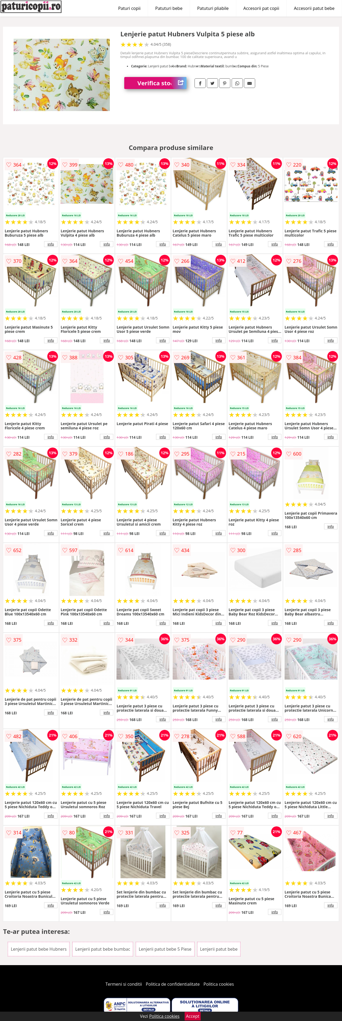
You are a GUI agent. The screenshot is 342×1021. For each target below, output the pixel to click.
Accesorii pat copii (261, 8)
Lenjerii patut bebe (219, 949)
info (51, 244)
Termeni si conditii (124, 984)
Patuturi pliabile (213, 8)
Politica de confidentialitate (173, 984)
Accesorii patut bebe (314, 8)
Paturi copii (129, 8)
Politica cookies (219, 984)
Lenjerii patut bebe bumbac (102, 949)
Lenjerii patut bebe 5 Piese (165, 949)
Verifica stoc (161, 83)
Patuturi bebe (168, 8)
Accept (192, 1016)
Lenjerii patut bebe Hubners (39, 949)
